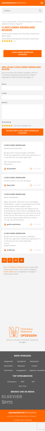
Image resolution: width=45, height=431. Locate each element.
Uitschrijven (8, 370)
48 (16, 260)
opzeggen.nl (14, 3)
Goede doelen (8, 272)
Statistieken (8, 366)
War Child (22, 386)
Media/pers (34, 361)
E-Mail (4, 93)
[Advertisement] (21, 301)
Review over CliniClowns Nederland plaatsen (22, 132)
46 (4, 260)
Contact (34, 366)
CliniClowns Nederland (16, 267)
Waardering (6, 122)
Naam (4, 84)
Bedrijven (21, 366)
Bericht (4, 102)
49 (21, 260)
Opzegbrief (21, 361)
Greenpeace (11, 382)
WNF (22, 382)
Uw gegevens (21, 370)
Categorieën (8, 361)
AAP (33, 382)
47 (10, 260)
